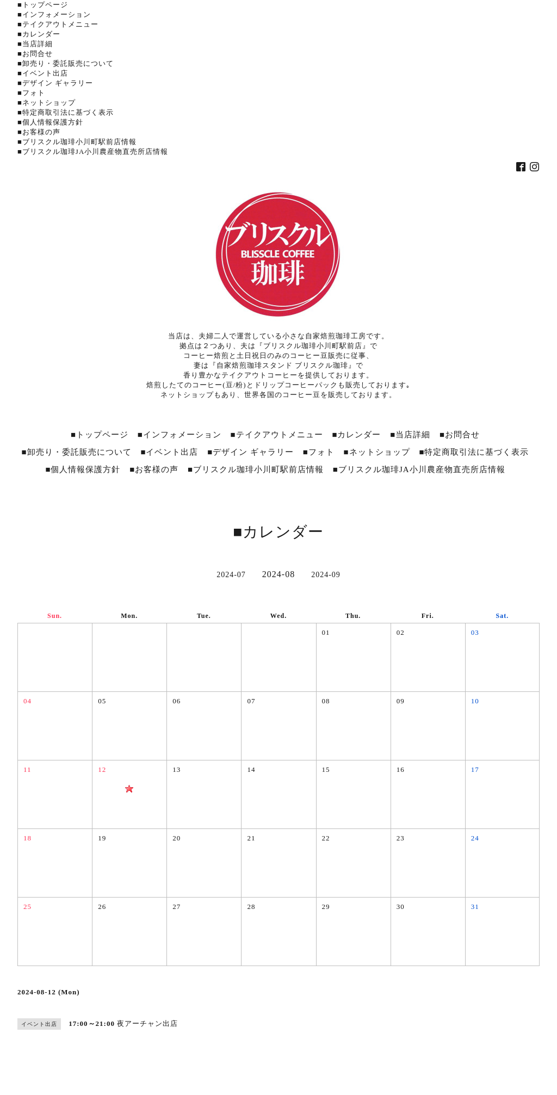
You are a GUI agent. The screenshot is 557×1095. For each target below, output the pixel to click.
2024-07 (231, 575)
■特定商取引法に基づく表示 (65, 112)
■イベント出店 (42, 73)
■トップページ (42, 5)
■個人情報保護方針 (50, 122)
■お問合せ (35, 54)
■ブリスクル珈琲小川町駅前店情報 (77, 142)
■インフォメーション (54, 14)
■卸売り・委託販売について (65, 63)
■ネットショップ (46, 102)
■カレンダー (38, 34)
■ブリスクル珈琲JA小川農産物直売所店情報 (92, 151)
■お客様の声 (38, 132)
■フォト (31, 93)
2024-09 (326, 575)
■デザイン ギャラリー (55, 83)
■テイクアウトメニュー (57, 24)
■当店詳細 (35, 44)
